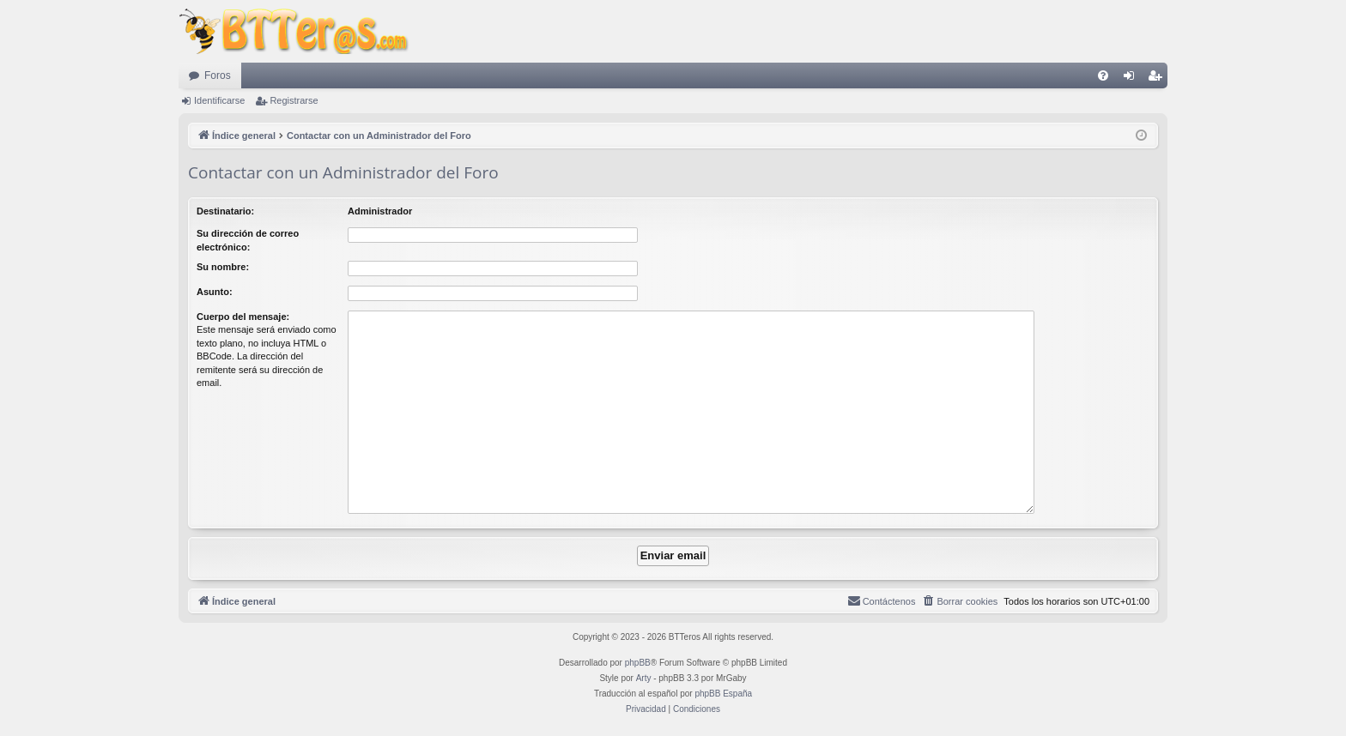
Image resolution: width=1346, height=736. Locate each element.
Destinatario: (225, 211)
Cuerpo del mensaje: (243, 316)
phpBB (638, 662)
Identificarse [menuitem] (1133, 78)
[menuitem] (1103, 75)
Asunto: (215, 292)
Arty (644, 678)
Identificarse (219, 100)
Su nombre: (223, 267)
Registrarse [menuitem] (1158, 78)
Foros (217, 75)
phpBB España (723, 693)
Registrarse (294, 100)
